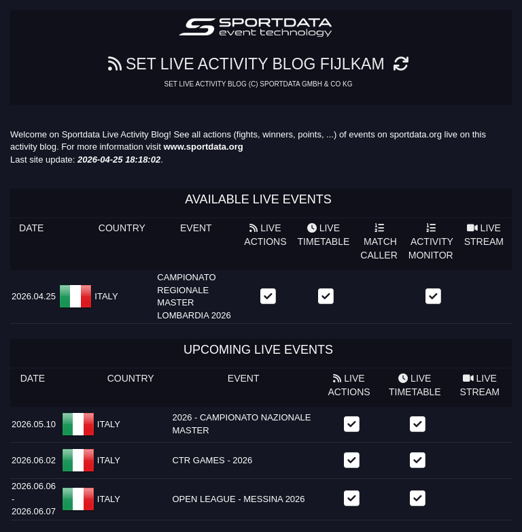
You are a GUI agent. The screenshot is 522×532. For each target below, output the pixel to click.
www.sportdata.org (203, 147)
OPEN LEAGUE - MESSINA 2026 (238, 499)
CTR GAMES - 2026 (212, 460)
